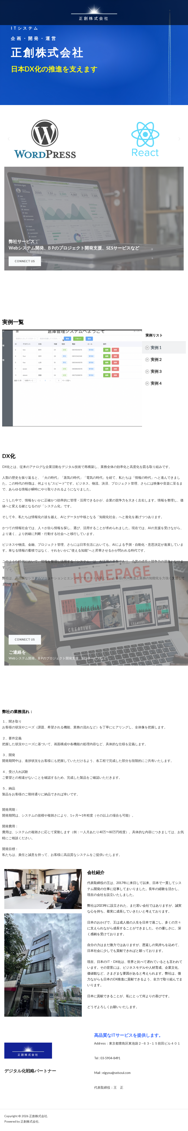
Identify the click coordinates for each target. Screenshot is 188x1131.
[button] (8, 139)
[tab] (164, 348)
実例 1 (156, 347)
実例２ (156, 359)
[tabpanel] (72, 378)
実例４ (156, 383)
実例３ (156, 371)
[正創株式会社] (94, 12)
